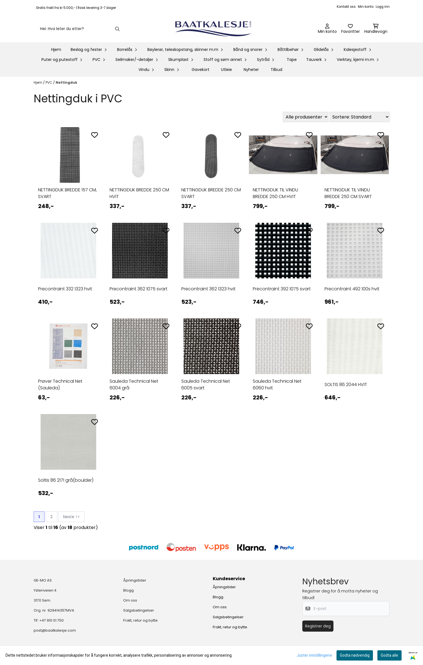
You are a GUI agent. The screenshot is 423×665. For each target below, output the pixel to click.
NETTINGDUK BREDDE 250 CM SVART (211, 193)
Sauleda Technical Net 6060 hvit (277, 384)
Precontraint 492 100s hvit (352, 289)
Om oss (130, 600)
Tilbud (276, 69)
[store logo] (213, 29)
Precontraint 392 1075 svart (282, 289)
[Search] (117, 29)
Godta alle (389, 655)
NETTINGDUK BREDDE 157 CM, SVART (67, 193)
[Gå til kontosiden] (327, 28)
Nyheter (251, 69)
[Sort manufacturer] (305, 117)
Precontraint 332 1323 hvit (65, 289)
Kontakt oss (346, 6)
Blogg (128, 590)
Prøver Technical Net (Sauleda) (60, 384)
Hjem (38, 82)
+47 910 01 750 (51, 620)
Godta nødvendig (355, 655)
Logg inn (383, 6)
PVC (49, 82)
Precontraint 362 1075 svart (138, 289)
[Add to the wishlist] (94, 135)
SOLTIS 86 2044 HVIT (346, 384)
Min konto (365, 6)
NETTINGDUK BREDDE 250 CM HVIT (139, 193)
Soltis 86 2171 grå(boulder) (65, 480)
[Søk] (79, 29)
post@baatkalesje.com (55, 630)
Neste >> (71, 517)
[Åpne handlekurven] (376, 28)
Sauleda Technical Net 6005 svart (205, 384)
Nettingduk (66, 82)
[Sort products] (360, 117)
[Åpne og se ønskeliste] (350, 28)
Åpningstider (134, 580)
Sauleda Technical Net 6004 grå (134, 384)
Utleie (226, 69)
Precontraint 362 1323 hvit (208, 289)
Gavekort (200, 69)
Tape (292, 59)
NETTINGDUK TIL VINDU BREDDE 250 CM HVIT (275, 193)
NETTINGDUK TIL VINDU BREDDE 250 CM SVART (348, 193)
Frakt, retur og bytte (140, 620)
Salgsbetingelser (138, 610)
